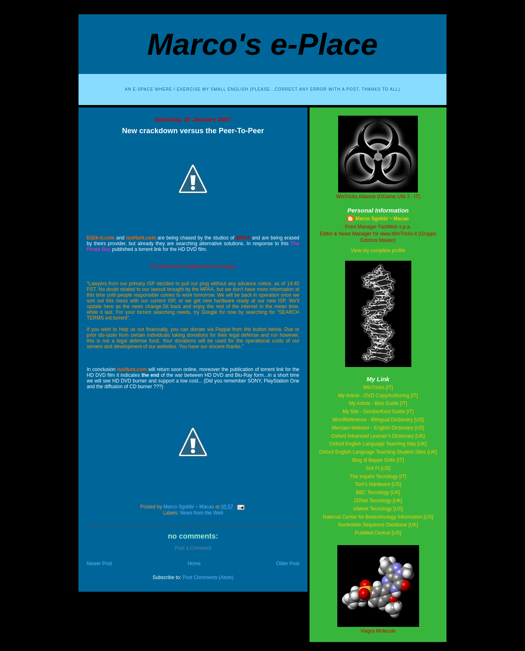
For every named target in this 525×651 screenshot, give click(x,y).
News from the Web (201, 513)
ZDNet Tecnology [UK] (378, 500)
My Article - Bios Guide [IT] (378, 403)
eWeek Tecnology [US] (378, 509)
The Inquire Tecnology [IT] (378, 476)
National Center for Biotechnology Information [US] (378, 517)
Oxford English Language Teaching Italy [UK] (378, 444)
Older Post (287, 563)
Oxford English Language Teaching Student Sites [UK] (378, 452)
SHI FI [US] (378, 468)
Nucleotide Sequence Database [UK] (378, 525)
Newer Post (99, 563)
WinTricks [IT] (378, 387)
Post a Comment (193, 548)
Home (194, 563)
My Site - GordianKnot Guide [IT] (377, 411)
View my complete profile (378, 250)
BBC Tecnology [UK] (378, 492)
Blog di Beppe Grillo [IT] (378, 460)
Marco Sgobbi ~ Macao (381, 218)
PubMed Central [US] (378, 533)
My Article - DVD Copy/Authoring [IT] (378, 395)
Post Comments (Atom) (207, 577)
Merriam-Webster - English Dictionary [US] (378, 428)
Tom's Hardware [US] (378, 484)
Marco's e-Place (262, 44)
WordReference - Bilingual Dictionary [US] (378, 420)
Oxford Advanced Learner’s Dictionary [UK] (378, 436)
